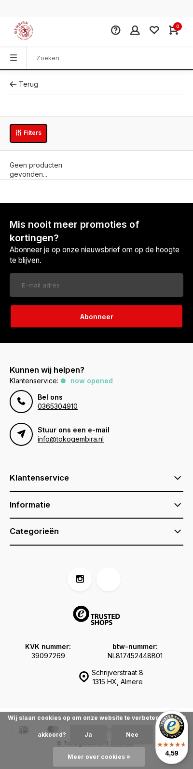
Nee (132, 734)
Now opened (91, 381)
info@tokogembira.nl (71, 439)
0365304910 (58, 406)
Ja (88, 734)
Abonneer (96, 317)
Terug (24, 84)
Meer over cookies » (99, 756)
